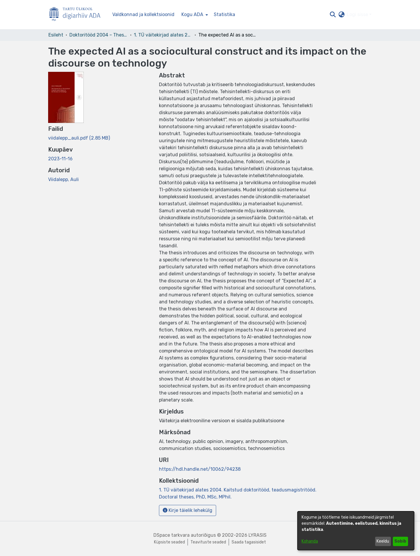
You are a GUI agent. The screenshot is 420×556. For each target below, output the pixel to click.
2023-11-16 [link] (60, 158)
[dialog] (356, 530)
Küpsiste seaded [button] (169, 542)
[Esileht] (77, 15)
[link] (79, 138)
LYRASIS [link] (258, 535)
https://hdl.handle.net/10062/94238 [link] (200, 469)
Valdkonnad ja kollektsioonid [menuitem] (143, 14)
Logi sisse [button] (358, 14)
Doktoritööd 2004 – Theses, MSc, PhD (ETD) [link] (98, 35)
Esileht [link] (55, 35)
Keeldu (383, 541)
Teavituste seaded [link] (208, 542)
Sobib (400, 541)
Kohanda (310, 541)
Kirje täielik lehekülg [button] (187, 510)
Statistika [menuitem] (224, 14)
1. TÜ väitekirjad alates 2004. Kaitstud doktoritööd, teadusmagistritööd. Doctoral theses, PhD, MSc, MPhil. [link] (163, 35)
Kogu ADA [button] (192, 14)
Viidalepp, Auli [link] (63, 179)
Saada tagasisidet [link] (249, 542)
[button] (332, 14)
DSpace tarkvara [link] (171, 535)
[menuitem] (194, 14)
